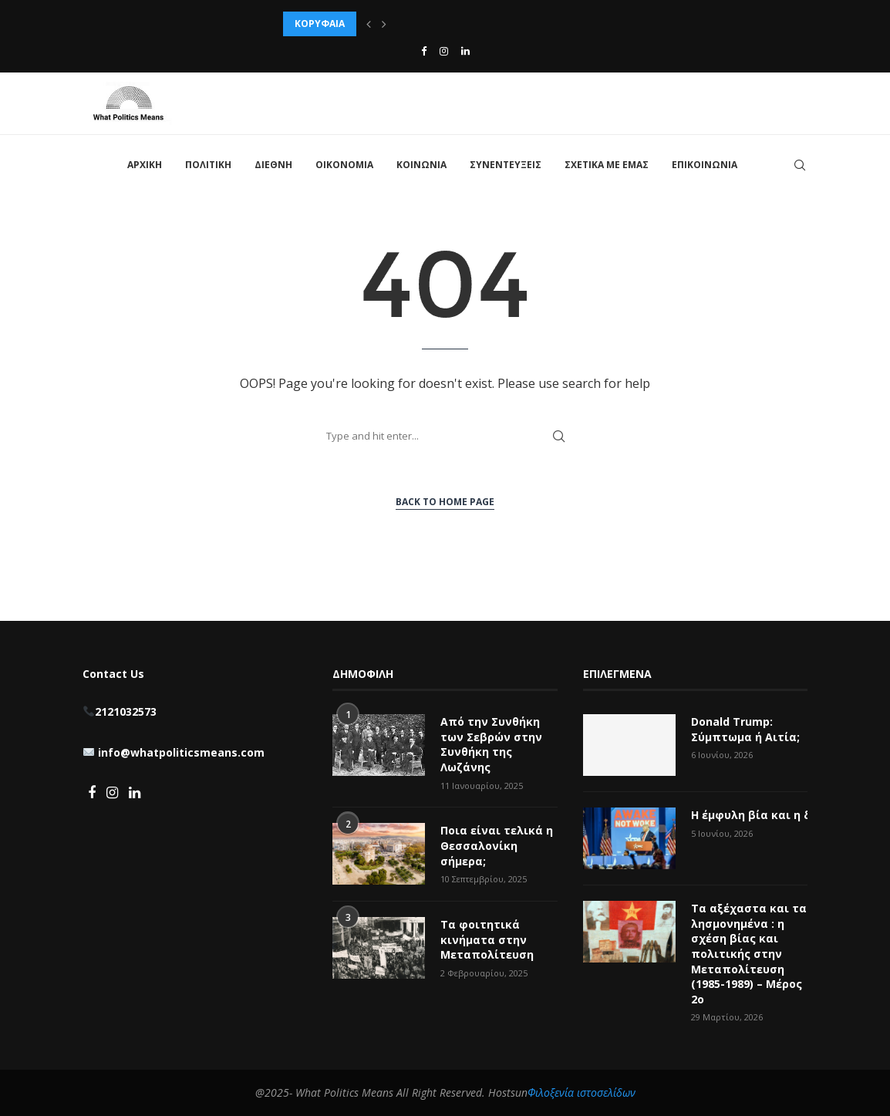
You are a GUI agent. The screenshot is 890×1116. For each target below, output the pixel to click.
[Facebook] (423, 51)
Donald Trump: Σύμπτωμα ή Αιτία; (745, 729)
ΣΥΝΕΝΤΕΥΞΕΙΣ (505, 164)
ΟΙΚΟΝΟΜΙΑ (344, 164)
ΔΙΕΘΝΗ (273, 164)
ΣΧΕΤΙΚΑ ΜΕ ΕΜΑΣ (607, 164)
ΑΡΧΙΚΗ (144, 164)
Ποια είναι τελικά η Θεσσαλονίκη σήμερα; (496, 845)
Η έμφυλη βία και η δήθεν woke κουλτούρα (749, 814)
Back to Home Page (445, 501)
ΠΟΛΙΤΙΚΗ (208, 164)
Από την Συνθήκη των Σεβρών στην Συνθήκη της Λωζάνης (491, 744)
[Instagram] (444, 51)
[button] (368, 24)
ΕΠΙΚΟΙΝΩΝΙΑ (704, 164)
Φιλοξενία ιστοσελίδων (581, 1092)
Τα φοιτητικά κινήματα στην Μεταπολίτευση (488, 939)
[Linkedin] (465, 51)
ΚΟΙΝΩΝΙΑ (421, 164)
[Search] (799, 165)
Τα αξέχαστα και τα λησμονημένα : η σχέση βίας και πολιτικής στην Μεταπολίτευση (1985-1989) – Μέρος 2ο (749, 953)
